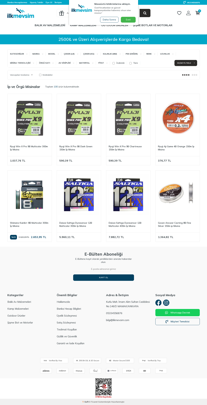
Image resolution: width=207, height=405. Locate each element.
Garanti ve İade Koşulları (70, 343)
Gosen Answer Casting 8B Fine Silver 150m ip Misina (174, 224)
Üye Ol (49, 2)
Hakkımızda (63, 301)
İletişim (58, 2)
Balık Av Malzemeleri (50, 25)
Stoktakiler (46, 75)
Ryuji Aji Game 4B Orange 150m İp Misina (176, 148)
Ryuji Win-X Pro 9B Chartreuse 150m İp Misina (125, 148)
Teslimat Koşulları (67, 329)
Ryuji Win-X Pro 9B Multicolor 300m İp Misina (29, 148)
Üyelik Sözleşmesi (67, 315)
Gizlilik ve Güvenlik (67, 336)
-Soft (85, 402)
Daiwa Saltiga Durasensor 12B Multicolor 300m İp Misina (75, 224)
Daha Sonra (109, 19)
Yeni (133, 62)
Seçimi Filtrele (186, 63)
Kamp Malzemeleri (83, 25)
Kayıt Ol (103, 277)
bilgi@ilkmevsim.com (117, 320)
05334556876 (191, 2)
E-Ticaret (93, 402)
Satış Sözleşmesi (66, 322)
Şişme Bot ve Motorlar (20, 322)
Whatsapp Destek (177, 313)
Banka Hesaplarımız (17, 2)
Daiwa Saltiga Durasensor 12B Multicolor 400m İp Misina (125, 224)
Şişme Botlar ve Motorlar (152, 25)
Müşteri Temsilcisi (177, 322)
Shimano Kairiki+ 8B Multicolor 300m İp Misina (29, 224)
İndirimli (118, 62)
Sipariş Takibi (36, 2)
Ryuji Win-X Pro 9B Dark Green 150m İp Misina (75, 148)
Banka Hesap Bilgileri (69, 308)
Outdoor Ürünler (114, 25)
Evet (128, 19)
